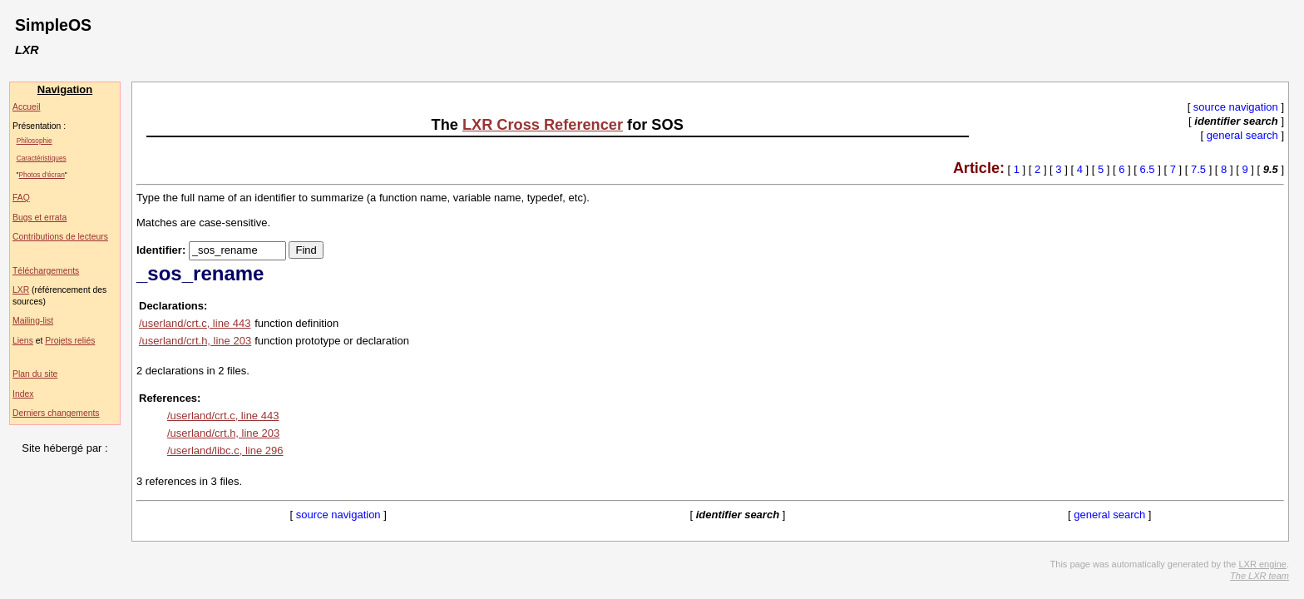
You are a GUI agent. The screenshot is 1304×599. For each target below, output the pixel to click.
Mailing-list (32, 320)
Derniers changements (56, 413)
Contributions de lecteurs (60, 236)
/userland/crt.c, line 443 (194, 323)
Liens (22, 340)
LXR (20, 290)
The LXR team (1259, 576)
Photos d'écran (42, 175)
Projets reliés (70, 340)
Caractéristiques (42, 158)
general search (1242, 135)
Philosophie (34, 140)
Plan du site (34, 374)
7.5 (1198, 169)
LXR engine (1262, 564)
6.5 (1147, 169)
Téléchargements (45, 270)
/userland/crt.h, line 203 (195, 340)
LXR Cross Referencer (542, 124)
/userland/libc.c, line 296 (225, 450)
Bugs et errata (39, 217)
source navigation (1235, 107)
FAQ (21, 197)
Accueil (26, 106)
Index (22, 394)
